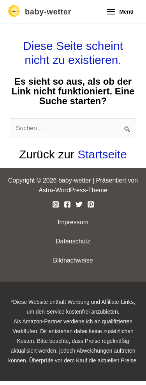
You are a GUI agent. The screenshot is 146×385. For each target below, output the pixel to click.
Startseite (102, 154)
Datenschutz (73, 241)
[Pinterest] (90, 204)
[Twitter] (79, 204)
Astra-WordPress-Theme (73, 190)
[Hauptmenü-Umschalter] (120, 11)
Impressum (73, 222)
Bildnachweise (73, 260)
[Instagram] (55, 204)
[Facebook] (67, 204)
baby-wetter (48, 11)
